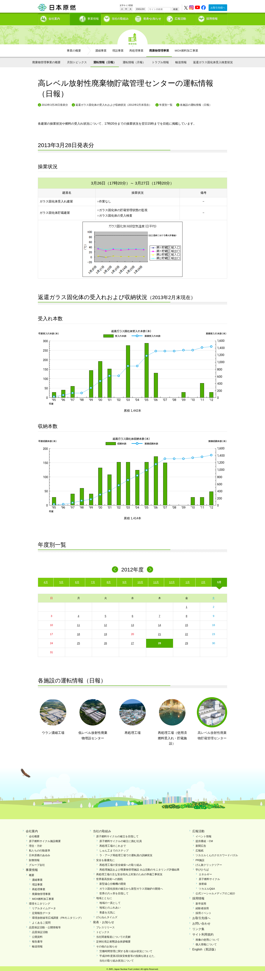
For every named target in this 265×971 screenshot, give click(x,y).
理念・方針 (35, 844)
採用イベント (203, 911)
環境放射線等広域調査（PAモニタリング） (57, 916)
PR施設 (200, 858)
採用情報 (212, 18)
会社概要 (34, 835)
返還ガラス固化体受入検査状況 (213, 61)
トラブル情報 (160, 61)
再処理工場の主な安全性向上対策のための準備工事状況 (129, 873)
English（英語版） (204, 948)
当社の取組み (120, 18)
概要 (31, 873)
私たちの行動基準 (39, 849)
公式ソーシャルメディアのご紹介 (215, 892)
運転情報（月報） (134, 61)
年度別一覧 (165, 103)
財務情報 (34, 858)
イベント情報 (203, 835)
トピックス (102, 930)
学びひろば (202, 868)
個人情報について (206, 943)
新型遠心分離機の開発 (112, 882)
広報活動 (180, 18)
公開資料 (37, 935)
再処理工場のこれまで (112, 844)
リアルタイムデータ (44, 907)
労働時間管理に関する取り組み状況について (125, 949)
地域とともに (104, 896)
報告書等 (37, 940)
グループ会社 (37, 863)
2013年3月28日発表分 (55, 103)
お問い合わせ (201, 922)
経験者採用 (202, 907)
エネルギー (205, 873)
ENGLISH (140, 9)
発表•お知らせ (152, 18)
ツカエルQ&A (207, 887)
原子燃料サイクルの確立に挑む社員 (120, 839)
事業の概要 (74, 49)
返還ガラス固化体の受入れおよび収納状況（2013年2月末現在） (114, 103)
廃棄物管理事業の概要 (46, 61)
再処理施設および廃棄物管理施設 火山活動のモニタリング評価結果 (139, 868)
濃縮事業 (101, 49)
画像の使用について (207, 938)
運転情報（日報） (104, 61)
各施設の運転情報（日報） (196, 103)
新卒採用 (201, 902)
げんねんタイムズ (106, 915)
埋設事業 (118, 49)
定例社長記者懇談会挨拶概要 (113, 940)
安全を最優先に (105, 858)
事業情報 (85, 18)
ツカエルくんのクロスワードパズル (217, 854)
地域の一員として (110, 901)
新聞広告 (201, 844)
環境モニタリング (39, 902)
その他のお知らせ (106, 945)
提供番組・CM (204, 839)
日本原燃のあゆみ (39, 854)
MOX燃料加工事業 (186, 49)
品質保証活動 (40, 930)
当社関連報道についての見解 (113, 935)
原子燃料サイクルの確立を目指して (117, 835)
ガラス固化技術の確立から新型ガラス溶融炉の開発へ (131, 887)
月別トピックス (77, 61)
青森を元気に (107, 911)
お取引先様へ (217, 7)
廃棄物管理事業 (159, 49)
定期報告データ (41, 911)
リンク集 (198, 927)
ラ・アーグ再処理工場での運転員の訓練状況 (125, 854)
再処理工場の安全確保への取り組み (120, 863)
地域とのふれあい (110, 906)
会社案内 (54, 18)
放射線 (203, 882)
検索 (175, 9)
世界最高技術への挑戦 (109, 877)
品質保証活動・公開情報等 (45, 926)
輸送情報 (181, 61)
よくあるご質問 (41, 921)
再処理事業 (136, 49)
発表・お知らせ (103, 920)
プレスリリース (105, 926)
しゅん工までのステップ (114, 849)
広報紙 (199, 849)
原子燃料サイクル (209, 877)
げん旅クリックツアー (209, 863)
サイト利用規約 (203, 933)
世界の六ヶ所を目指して (114, 892)
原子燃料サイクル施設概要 (45, 839)
